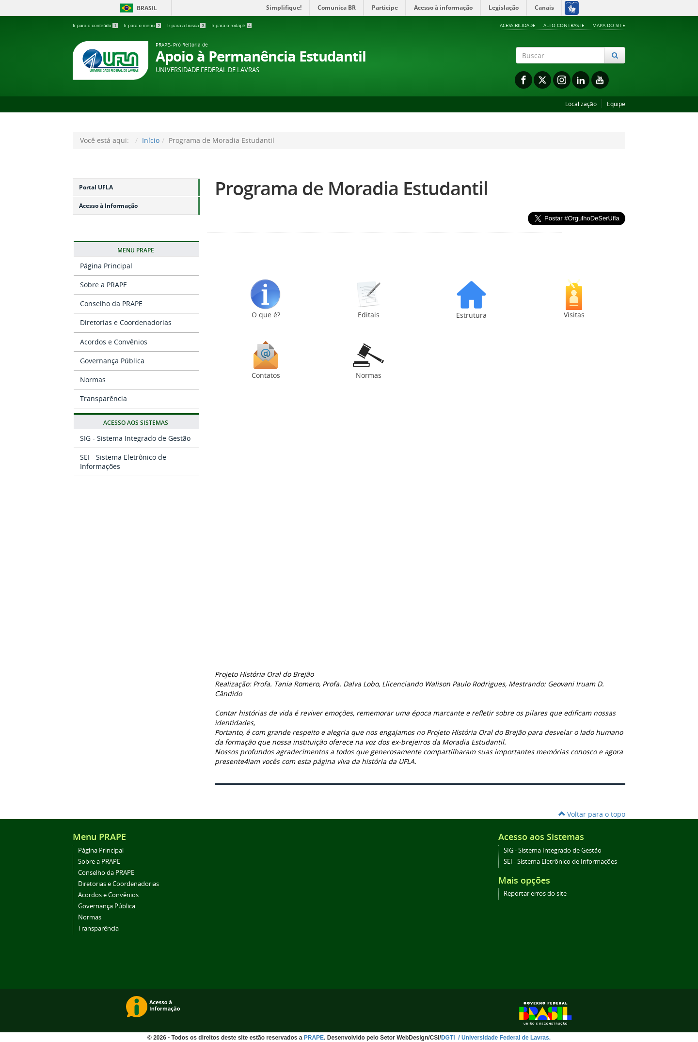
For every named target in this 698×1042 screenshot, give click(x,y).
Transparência (103, 398)
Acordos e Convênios (113, 341)
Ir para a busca (186, 25)
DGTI (449, 1037)
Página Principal (106, 265)
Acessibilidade (518, 25)
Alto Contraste (564, 25)
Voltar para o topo (591, 814)
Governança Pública (112, 360)
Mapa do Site (608, 25)
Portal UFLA (96, 187)
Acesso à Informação (108, 206)
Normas (93, 379)
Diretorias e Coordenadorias (126, 322)
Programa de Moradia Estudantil (351, 188)
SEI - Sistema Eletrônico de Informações (123, 461)
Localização (581, 104)
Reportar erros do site (535, 893)
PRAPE (314, 1037)
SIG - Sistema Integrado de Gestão (135, 438)
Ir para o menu (143, 25)
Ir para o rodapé (231, 25)
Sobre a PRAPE (103, 284)
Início (150, 140)
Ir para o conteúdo (96, 25)
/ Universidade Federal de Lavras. (504, 1037)
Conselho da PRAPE (111, 303)
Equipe (616, 104)
